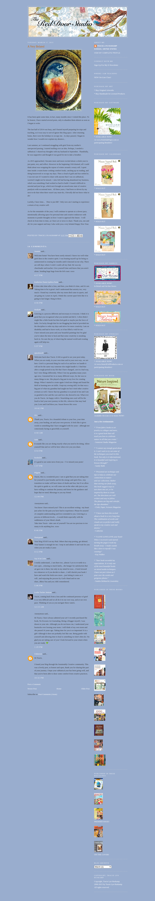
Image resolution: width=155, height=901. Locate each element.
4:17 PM (38, 275)
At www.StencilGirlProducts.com (107, 364)
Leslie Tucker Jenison (42, 592)
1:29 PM (38, 647)
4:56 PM (38, 303)
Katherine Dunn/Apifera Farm (46, 282)
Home (59, 689)
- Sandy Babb (99, 466)
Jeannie (37, 251)
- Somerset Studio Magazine (105, 442)
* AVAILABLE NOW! (103, 137)
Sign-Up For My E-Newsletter (106, 65)
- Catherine (98, 531)
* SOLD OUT (99, 188)
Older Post (85, 689)
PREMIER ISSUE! (101, 821)
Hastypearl (38, 537)
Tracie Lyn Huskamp (107, 46)
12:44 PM (39, 496)
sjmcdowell (38, 353)
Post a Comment (34, 684)
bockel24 (38, 457)
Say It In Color (40, 558)
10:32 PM (39, 678)
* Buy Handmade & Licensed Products (109, 94)
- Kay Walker (99, 554)
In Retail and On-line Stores (105, 286)
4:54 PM (38, 451)
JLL (35, 415)
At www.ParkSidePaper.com (105, 140)
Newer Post (32, 689)
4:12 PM (38, 552)
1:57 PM (38, 466)
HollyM (37, 309)
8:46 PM (38, 530)
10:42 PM (39, 408)
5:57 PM (38, 346)
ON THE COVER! (101, 854)
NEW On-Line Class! (102, 77)
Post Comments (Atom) (47, 694)
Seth (36, 439)
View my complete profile (107, 53)
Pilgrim (37, 472)
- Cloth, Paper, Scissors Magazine (107, 507)
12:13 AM (39, 607)
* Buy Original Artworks (104, 90)
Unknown (38, 654)
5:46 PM (38, 585)
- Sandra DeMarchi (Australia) (106, 581)
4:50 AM (38, 433)
